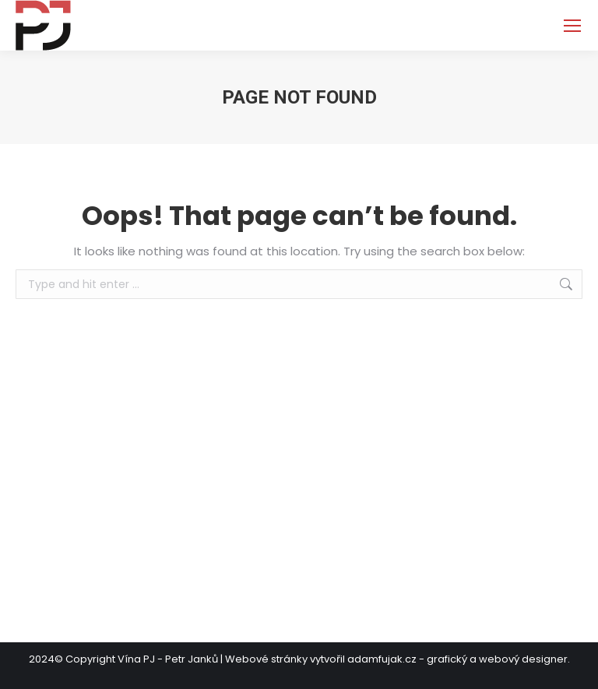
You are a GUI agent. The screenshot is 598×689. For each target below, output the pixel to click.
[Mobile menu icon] (572, 26)
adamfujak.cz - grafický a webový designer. (458, 659)
